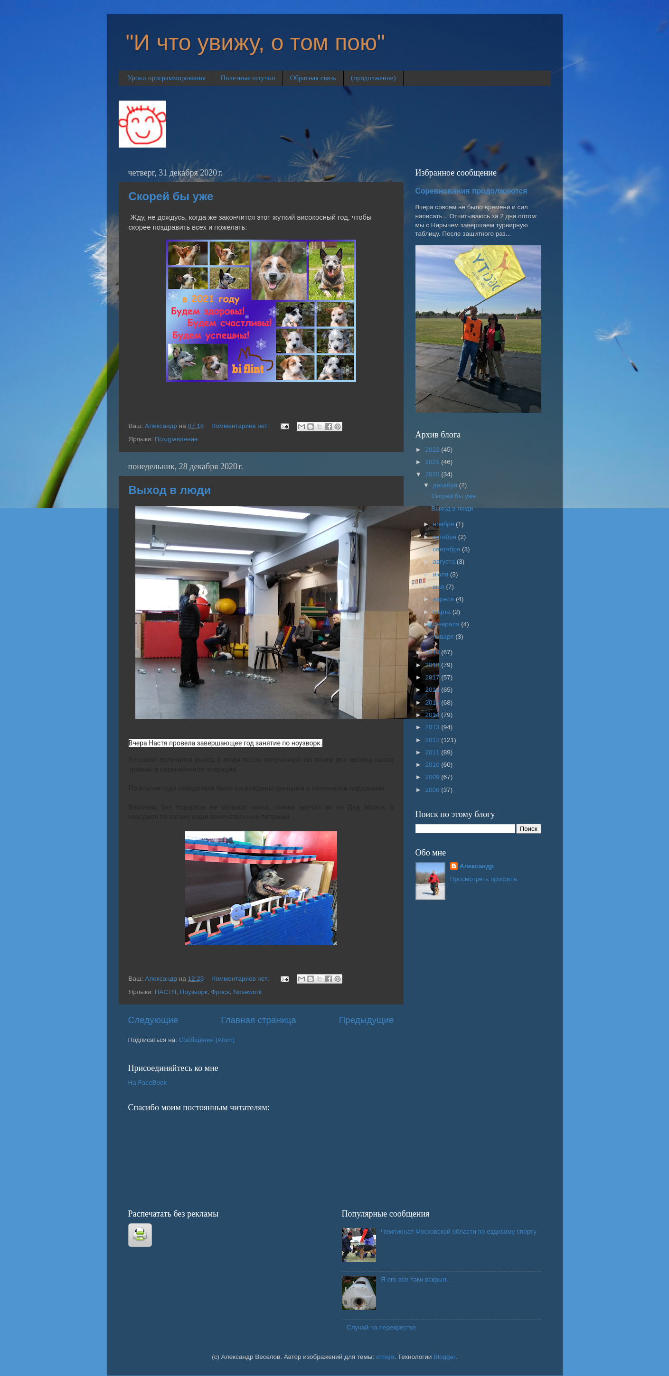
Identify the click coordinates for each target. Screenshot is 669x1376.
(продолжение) (373, 78)
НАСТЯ (165, 991)
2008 (433, 789)
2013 (433, 727)
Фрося (220, 991)
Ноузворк (193, 991)
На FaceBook (147, 1082)
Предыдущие (366, 1020)
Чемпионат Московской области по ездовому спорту (459, 1231)
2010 (433, 764)
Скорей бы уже (171, 196)
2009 (433, 777)
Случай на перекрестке (381, 1327)
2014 (433, 714)
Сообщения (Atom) (207, 1039)
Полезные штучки (247, 78)
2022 (433, 449)
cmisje (385, 1356)
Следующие (153, 1020)
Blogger (444, 1356)
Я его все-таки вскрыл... (416, 1279)
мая (439, 586)
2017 (433, 677)
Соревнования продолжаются (471, 191)
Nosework (247, 991)
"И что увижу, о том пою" (255, 42)
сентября (447, 549)
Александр (477, 866)
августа (445, 561)
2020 (433, 474)
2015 (433, 702)
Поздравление (176, 439)
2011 (433, 752)
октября (445, 536)
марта (442, 611)
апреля (444, 599)
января (444, 636)
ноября (444, 524)
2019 (433, 652)
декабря (446, 485)
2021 (433, 461)
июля (441, 574)
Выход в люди (170, 489)
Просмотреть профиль (484, 879)
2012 (433, 740)
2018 (433, 665)
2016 (433, 689)
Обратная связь (313, 78)
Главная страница (258, 1020)
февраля (447, 624)
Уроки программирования (166, 78)
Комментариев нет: (241, 425)
